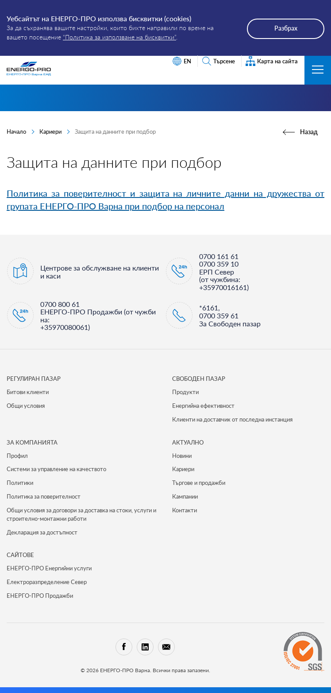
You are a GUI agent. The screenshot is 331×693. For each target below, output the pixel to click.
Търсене (218, 61)
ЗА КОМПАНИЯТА (32, 442)
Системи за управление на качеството (56, 468)
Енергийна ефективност (203, 405)
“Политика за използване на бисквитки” (119, 37)
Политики (20, 482)
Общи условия (26, 405)
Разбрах (285, 28)
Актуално (188, 442)
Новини (182, 455)
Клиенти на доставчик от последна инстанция (232, 419)
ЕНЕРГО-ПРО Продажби (40, 595)
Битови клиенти (28, 391)
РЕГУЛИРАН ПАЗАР (34, 378)
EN (181, 61)
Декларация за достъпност (42, 532)
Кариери (50, 131)
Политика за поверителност (44, 496)
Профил (17, 455)
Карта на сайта (272, 61)
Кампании (185, 496)
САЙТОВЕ (20, 554)
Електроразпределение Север (47, 581)
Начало (16, 131)
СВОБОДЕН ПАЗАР (198, 378)
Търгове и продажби (198, 482)
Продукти (185, 391)
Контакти (184, 510)
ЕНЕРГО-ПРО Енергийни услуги (49, 568)
